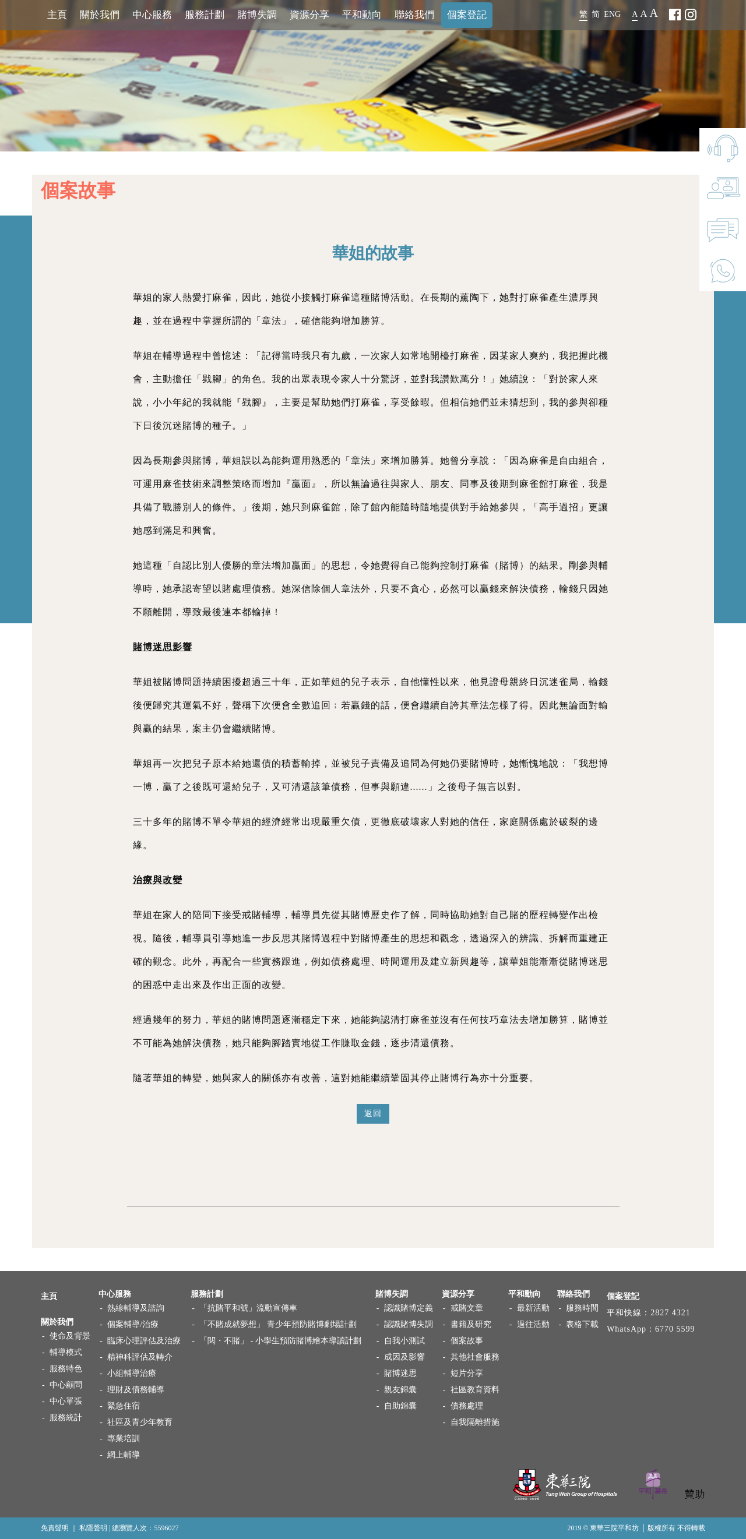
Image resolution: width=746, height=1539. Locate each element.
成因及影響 (404, 1357)
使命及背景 (70, 1336)
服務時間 (582, 1308)
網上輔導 (123, 1454)
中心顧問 (66, 1385)
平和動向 (362, 14)
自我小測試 (404, 1340)
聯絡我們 (414, 14)
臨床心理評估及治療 (144, 1340)
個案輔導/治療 (133, 1324)
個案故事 (467, 1340)
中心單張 (66, 1401)
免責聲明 (55, 1528)
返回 (373, 1115)
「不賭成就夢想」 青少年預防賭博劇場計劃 (278, 1324)
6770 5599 (675, 1329)
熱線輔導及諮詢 (135, 1308)
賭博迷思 (400, 1373)
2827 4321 (670, 1312)
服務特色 (66, 1368)
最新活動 (533, 1308)
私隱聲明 (93, 1528)
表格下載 (582, 1324)
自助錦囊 (400, 1406)
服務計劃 (204, 14)
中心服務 (152, 14)
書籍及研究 (471, 1324)
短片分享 (467, 1373)
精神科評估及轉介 (140, 1357)
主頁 (57, 14)
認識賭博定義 (408, 1308)
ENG (612, 14)
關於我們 (99, 14)
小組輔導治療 (131, 1373)
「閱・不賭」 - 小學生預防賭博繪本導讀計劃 (280, 1340)
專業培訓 (123, 1438)
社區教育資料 (475, 1389)
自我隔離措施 (475, 1422)
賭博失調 (257, 14)
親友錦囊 (400, 1389)
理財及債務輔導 (135, 1389)
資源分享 (309, 14)
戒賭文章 (467, 1308)
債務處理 (467, 1406)
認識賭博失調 (408, 1324)
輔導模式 (66, 1352)
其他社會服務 (475, 1357)
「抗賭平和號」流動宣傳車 (248, 1308)
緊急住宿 (123, 1406)
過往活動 (533, 1324)
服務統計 (66, 1417)
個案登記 (467, 14)
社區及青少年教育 (140, 1422)
